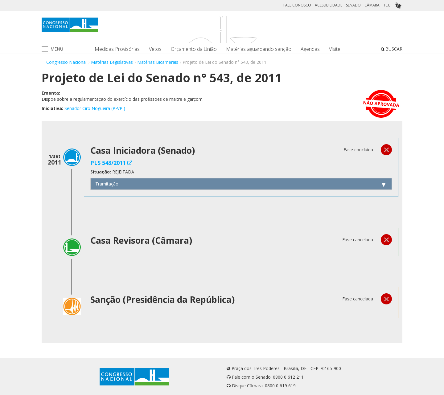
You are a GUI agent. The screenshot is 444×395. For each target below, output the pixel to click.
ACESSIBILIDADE (328, 5)
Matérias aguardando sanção (258, 49)
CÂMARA (372, 5)
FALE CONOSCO (297, 5)
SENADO (353, 5)
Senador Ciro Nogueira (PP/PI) (94, 108)
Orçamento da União (194, 49)
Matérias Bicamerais (157, 62)
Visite (334, 49)
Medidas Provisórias (117, 49)
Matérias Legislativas (112, 62)
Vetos (155, 49)
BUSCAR (391, 49)
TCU (387, 5)
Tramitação (106, 184)
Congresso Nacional (66, 62)
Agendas (310, 49)
